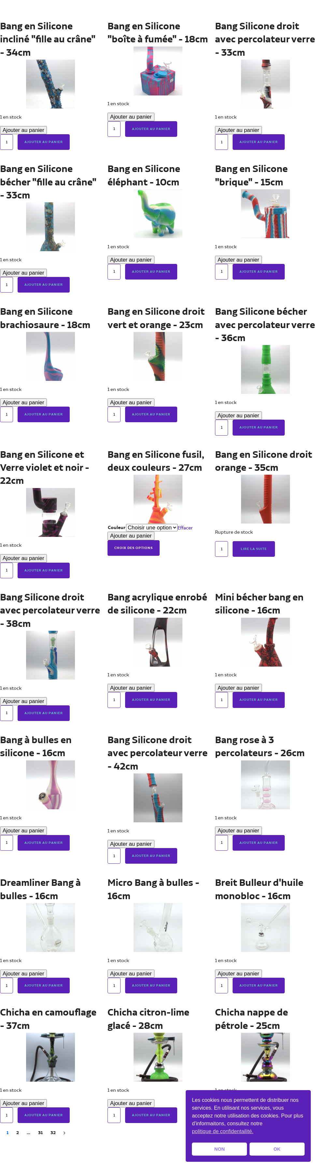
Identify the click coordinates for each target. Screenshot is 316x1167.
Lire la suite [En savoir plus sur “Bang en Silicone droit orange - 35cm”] (254, 549)
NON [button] (219, 1149)
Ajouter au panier (23, 130)
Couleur (116, 527)
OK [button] (276, 1149)
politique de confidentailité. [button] (222, 1131)
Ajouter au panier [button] (43, 142)
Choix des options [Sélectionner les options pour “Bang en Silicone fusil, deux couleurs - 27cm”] (133, 548)
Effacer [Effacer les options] (185, 528)
